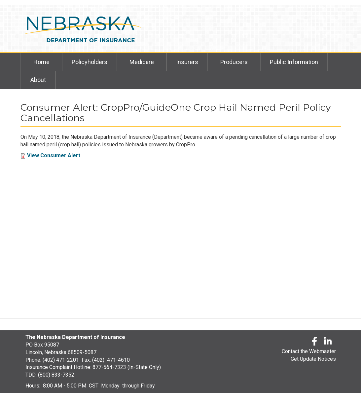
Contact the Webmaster (309, 351)
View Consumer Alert (53, 155)
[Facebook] (314, 342)
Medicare (141, 61)
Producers (234, 61)
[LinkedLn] (328, 342)
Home (41, 61)
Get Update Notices (313, 359)
